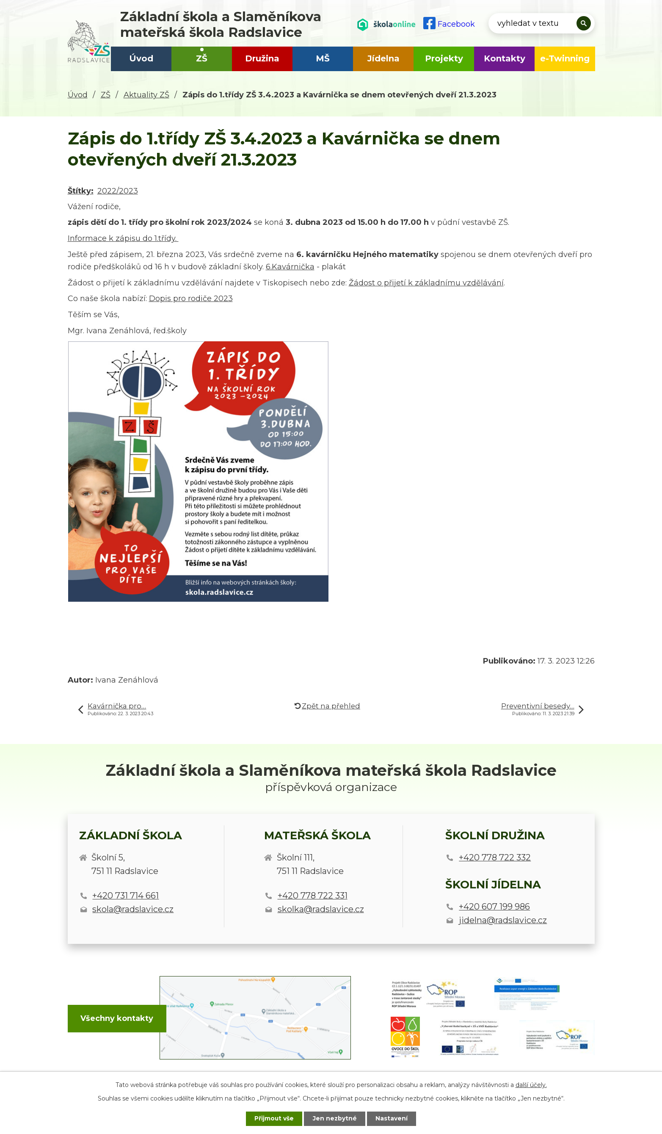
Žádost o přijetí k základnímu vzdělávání (426, 283)
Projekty (444, 58)
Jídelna (383, 58)
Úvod (141, 58)
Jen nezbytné (335, 1118)
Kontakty (504, 58)
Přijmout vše (273, 1118)
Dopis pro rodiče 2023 (191, 298)
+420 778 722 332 (495, 857)
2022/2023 (117, 191)
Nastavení (393, 1118)
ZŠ (201, 58)
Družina (262, 58)
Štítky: (81, 191)
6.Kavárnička (290, 266)
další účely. (531, 1084)
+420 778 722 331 (313, 896)
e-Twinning (565, 58)
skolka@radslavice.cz (321, 909)
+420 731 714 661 (125, 896)
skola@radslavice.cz (133, 909)
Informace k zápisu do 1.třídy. (123, 238)
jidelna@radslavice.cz (503, 920)
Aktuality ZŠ (146, 95)
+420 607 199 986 (494, 907)
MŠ (323, 58)
